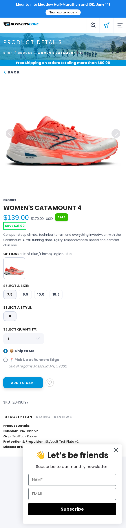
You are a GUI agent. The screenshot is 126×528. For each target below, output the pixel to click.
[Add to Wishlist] (50, 382)
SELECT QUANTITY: (20, 329)
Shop (8, 53)
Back (11, 72)
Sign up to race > (63, 12)
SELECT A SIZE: (16, 285)
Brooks (25, 53)
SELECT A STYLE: (17, 307)
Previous (10, 133)
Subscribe (76, 509)
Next (115, 133)
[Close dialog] (120, 450)
